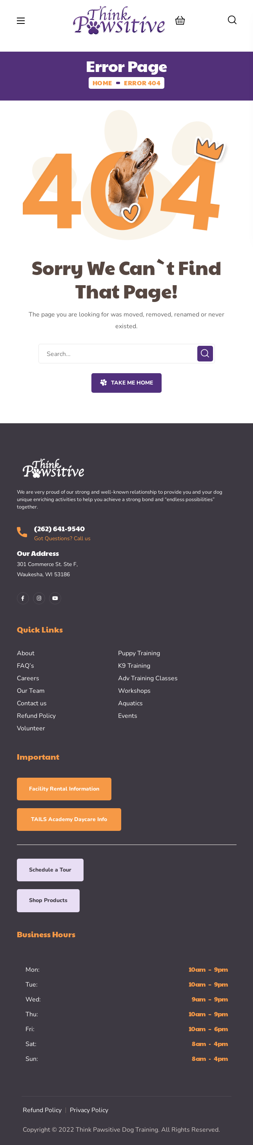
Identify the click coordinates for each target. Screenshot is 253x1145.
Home (102, 82)
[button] (180, 20)
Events (127, 716)
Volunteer (31, 728)
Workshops (134, 691)
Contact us (32, 703)
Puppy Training (139, 653)
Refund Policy (36, 716)
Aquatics (130, 703)
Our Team (31, 691)
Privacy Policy (89, 1110)
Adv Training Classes (148, 678)
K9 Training (134, 665)
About (26, 653)
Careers (28, 678)
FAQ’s (25, 665)
